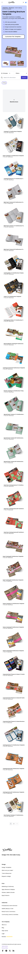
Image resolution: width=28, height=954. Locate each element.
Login (3, 933)
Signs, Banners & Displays (8, 889)
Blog (3, 927)
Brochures (11, 7)
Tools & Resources (6, 873)
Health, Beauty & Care (7, 908)
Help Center (5, 930)
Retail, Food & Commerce (8, 911)
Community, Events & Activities (10, 914)
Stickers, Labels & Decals (8, 892)
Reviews (7, 936)
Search (24, 77)
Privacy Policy (5, 948)
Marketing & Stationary (8, 886)
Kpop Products (5, 895)
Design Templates (6, 867)
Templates (5, 7)
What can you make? (7, 870)
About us (4, 924)
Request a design (6, 876)
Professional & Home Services (9, 905)
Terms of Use (5, 946)
